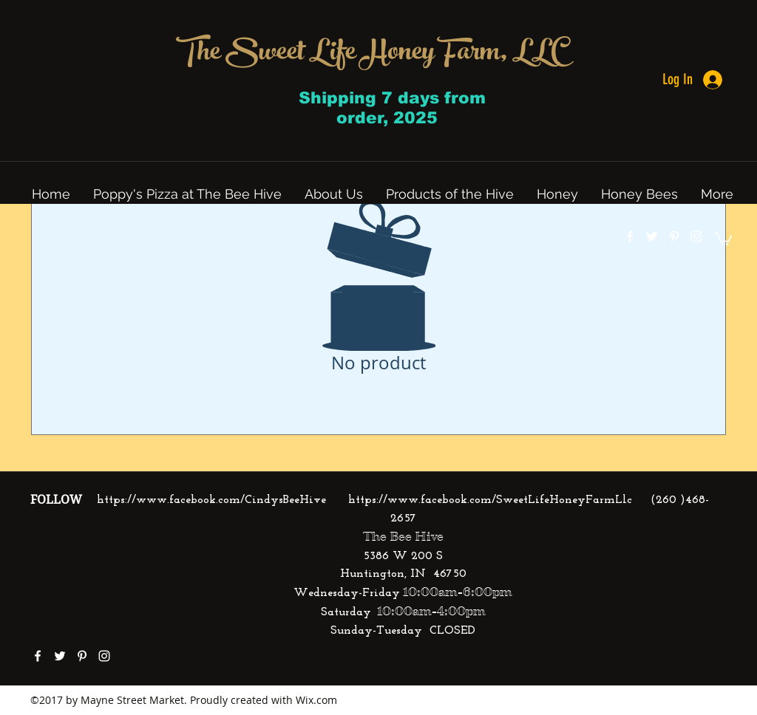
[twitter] (652, 236)
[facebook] (629, 236)
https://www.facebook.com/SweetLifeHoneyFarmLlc (490, 500)
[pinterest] (674, 236)
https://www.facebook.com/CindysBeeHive (211, 500)
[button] (723, 237)
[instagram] (696, 236)
